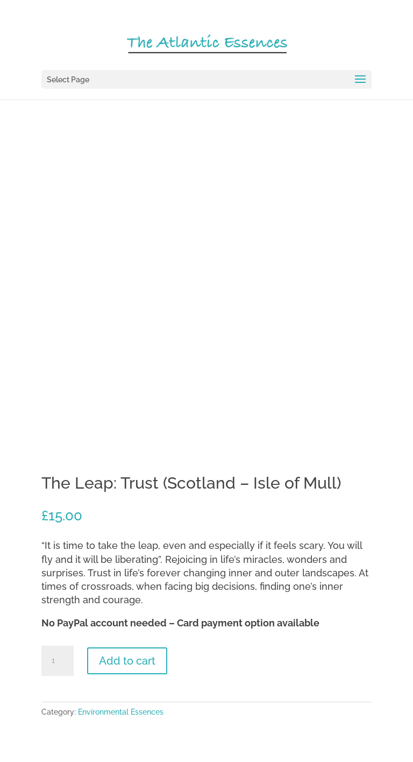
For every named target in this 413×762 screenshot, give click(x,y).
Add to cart (127, 660)
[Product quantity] (57, 661)
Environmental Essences (120, 712)
